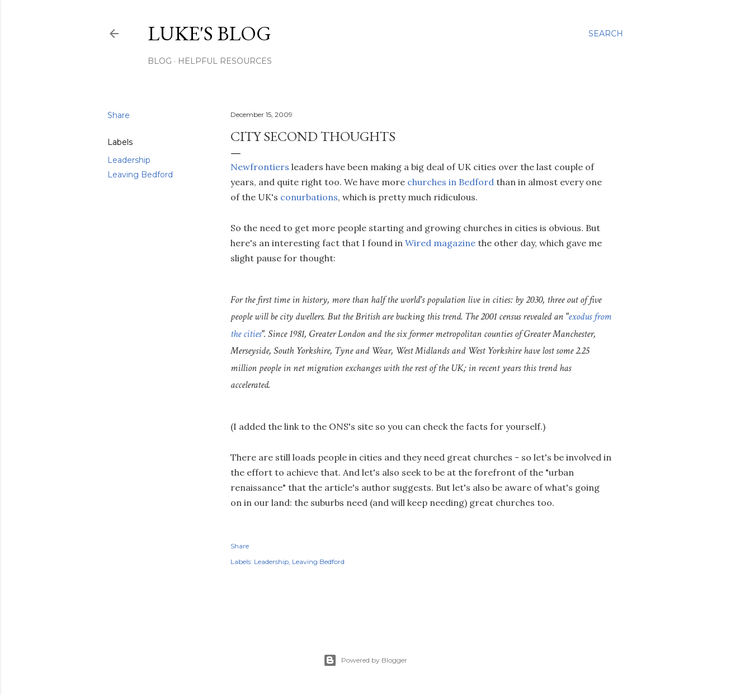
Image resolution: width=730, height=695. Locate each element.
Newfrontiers (259, 166)
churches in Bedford (450, 181)
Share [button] (118, 115)
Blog (160, 61)
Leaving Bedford (140, 175)
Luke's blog (209, 33)
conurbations (309, 197)
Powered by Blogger (365, 660)
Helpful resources (225, 61)
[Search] (605, 33)
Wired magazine (440, 242)
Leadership (128, 160)
